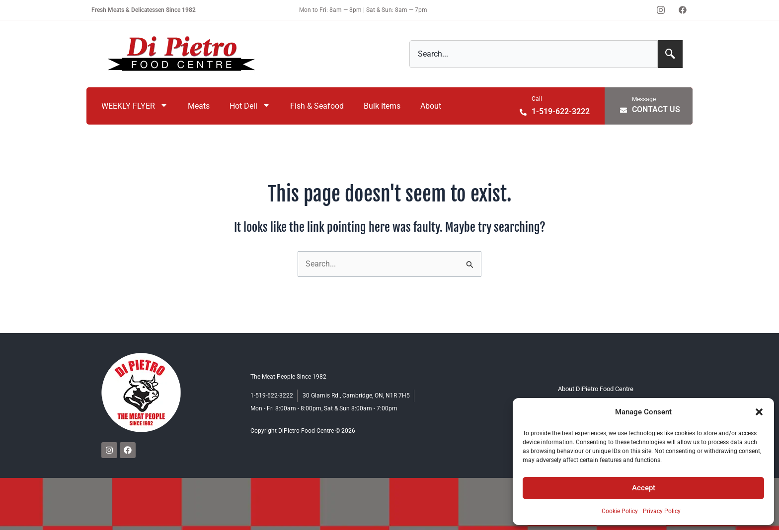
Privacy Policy (662, 511)
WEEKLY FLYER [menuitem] (134, 106)
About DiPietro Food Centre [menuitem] (596, 389)
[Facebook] (682, 9)
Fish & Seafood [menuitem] (317, 106)
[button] (759, 412)
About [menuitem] (430, 106)
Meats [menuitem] (199, 106)
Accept (643, 487)
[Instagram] (660, 9)
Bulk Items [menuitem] (382, 106)
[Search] (670, 54)
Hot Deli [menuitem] (250, 106)
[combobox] (533, 54)
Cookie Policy (620, 511)
